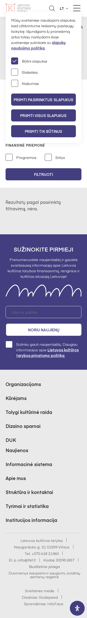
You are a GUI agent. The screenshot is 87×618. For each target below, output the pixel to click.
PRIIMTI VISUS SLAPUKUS (43, 115)
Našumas (25, 83)
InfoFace (55, 603)
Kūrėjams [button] (16, 398)
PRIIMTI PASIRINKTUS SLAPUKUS (44, 99)
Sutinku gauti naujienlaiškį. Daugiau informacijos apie (42, 349)
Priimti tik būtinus (43, 131)
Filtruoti (43, 174)
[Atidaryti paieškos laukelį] (52, 8)
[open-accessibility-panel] (77, 608)
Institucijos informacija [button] (31, 520)
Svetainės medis (39, 590)
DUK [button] (11, 440)
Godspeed (48, 597)
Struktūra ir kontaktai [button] (29, 492)
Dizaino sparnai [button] (23, 426)
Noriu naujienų (43, 329)
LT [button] (62, 8)
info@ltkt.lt (27, 559)
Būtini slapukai (29, 61)
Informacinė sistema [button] (29, 464)
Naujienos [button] (17, 450)
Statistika (24, 72)
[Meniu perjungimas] (76, 8)
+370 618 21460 (45, 553)
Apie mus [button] (16, 478)
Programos (21, 157)
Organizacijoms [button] (23, 384)
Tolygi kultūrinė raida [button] (29, 412)
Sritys (55, 157)
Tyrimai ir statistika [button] (27, 506)
